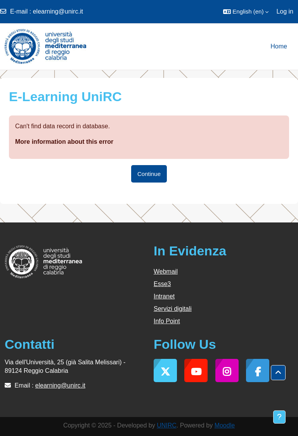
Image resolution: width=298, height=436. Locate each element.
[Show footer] (279, 417)
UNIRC (167, 425)
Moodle (225, 425)
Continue (149, 174)
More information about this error (64, 141)
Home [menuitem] (278, 46)
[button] (245, 11)
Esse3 (162, 284)
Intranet (164, 296)
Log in (284, 11)
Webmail (166, 271)
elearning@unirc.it (58, 11)
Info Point (167, 321)
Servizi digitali (173, 308)
